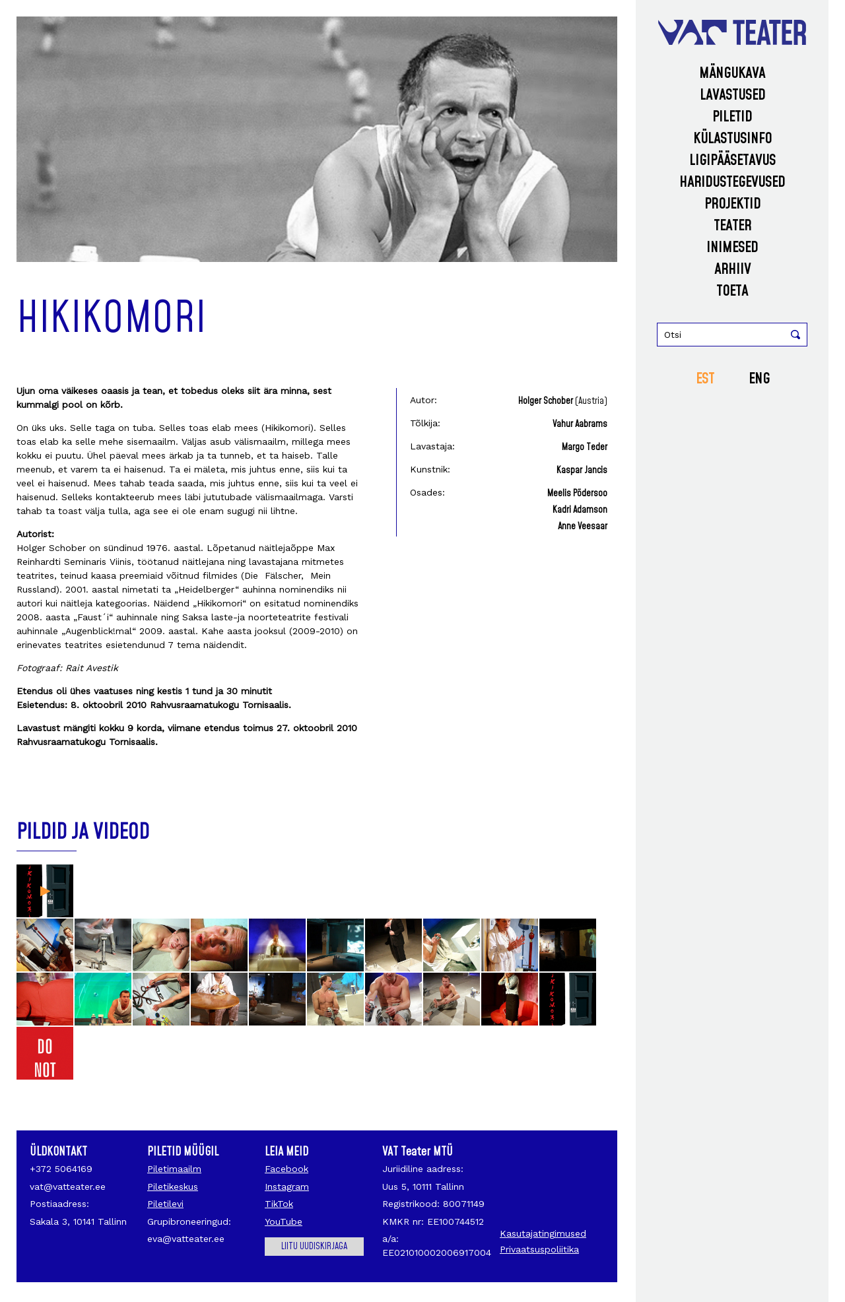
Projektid (732, 204)
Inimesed (732, 248)
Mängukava (732, 73)
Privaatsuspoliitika (539, 1249)
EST (705, 379)
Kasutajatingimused (543, 1233)
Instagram (287, 1186)
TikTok (279, 1203)
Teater (732, 226)
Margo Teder (584, 447)
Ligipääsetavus (732, 160)
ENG (759, 379)
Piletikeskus (172, 1186)
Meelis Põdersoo (577, 493)
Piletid (732, 117)
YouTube (283, 1221)
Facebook (286, 1168)
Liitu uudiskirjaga (314, 1246)
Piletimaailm (174, 1168)
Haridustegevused (732, 182)
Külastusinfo (732, 139)
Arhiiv (732, 269)
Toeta (732, 291)
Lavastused (732, 95)
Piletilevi (165, 1203)
